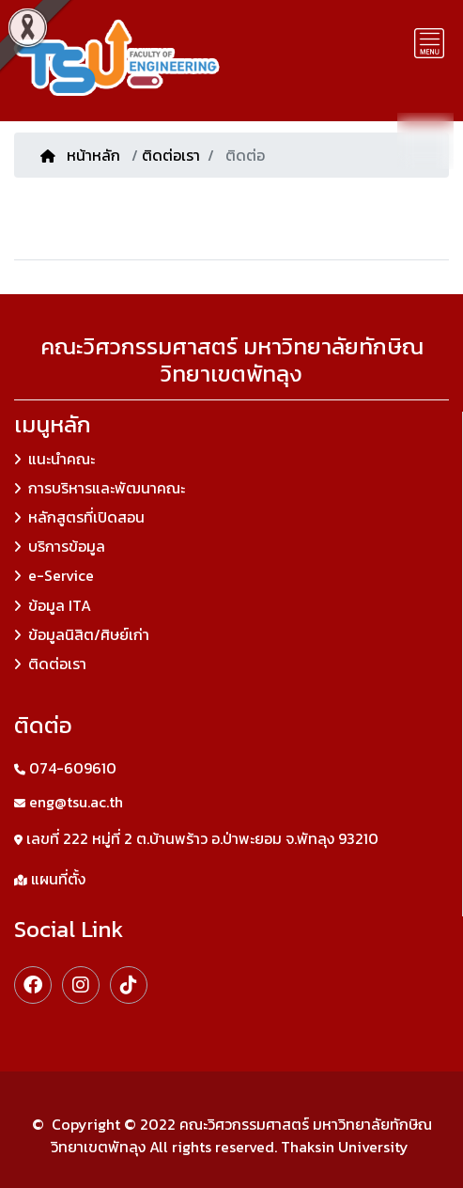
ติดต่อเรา (171, 155)
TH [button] (425, 139)
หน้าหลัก (82, 155)
